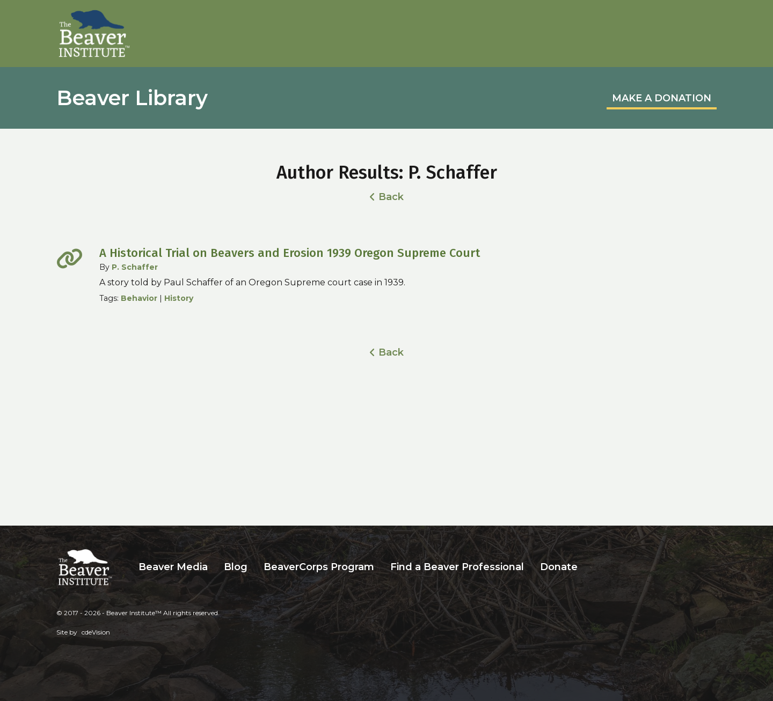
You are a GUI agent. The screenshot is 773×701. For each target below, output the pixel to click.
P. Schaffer (135, 267)
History (178, 298)
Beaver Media (173, 567)
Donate (559, 567)
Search (594, 567)
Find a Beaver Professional (457, 567)
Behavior (139, 298)
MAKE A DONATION (661, 98)
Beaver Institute (94, 34)
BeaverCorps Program (319, 567)
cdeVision (96, 632)
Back (391, 197)
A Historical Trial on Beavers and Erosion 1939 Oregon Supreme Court (289, 253)
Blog (235, 567)
